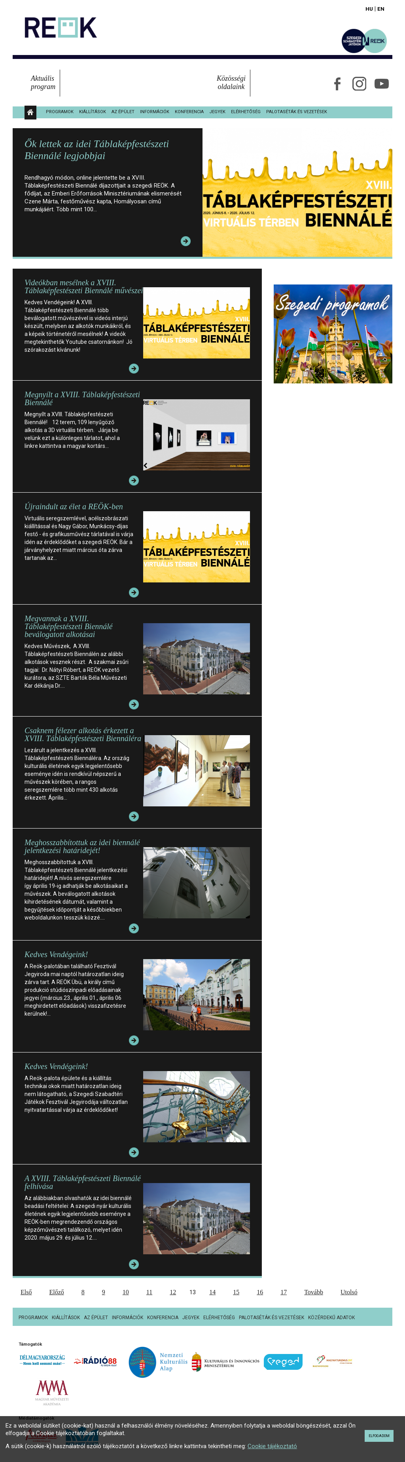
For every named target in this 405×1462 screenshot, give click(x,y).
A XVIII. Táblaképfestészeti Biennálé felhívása (83, 1182)
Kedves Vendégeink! (56, 954)
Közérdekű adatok (331, 1317)
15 (236, 1292)
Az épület (123, 111)
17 (283, 1292)
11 (149, 1292)
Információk (154, 111)
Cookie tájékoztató (272, 1446)
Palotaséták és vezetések (296, 111)
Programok (60, 111)
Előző (56, 1292)
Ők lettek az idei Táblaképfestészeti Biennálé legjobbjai (97, 149)
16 (260, 1292)
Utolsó (349, 1292)
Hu (369, 9)
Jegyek (217, 111)
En (380, 9)
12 (173, 1292)
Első (26, 1292)
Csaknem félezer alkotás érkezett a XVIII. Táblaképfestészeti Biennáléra (83, 734)
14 (212, 1292)
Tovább (313, 1292)
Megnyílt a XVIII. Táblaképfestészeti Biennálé (82, 398)
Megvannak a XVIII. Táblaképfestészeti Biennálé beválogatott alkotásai (69, 626)
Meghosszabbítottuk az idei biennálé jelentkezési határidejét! (82, 846)
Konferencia (189, 111)
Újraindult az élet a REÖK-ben (74, 506)
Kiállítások (92, 111)
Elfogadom (379, 1436)
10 (126, 1292)
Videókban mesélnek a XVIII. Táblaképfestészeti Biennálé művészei (84, 286)
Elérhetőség (246, 111)
